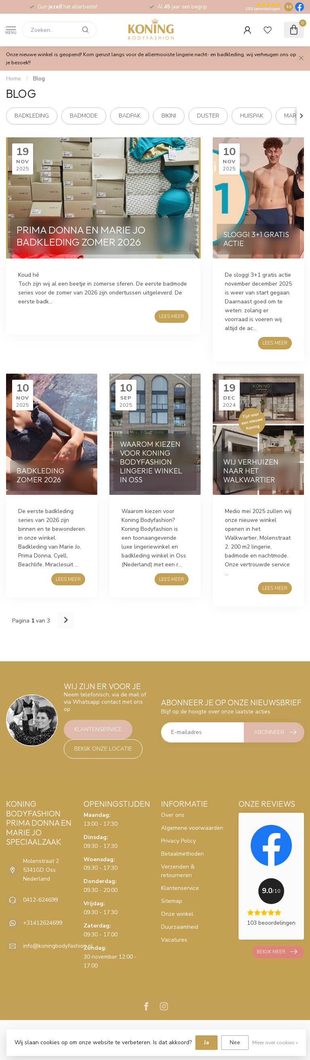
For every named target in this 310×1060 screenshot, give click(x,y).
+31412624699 (42, 923)
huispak (251, 116)
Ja (206, 1042)
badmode (84, 116)
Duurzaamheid (179, 927)
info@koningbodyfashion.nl (58, 946)
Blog (39, 78)
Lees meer (171, 316)
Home (13, 78)
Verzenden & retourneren (178, 871)
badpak (129, 116)
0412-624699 (40, 900)
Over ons (172, 815)
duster (208, 116)
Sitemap (171, 901)
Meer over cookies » (275, 1042)
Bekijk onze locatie (103, 749)
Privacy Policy (178, 841)
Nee (235, 1042)
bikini (168, 116)
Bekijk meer (277, 952)
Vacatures (174, 940)
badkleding (32, 116)
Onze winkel (177, 914)
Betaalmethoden (182, 854)
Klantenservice (98, 729)
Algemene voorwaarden (192, 828)
